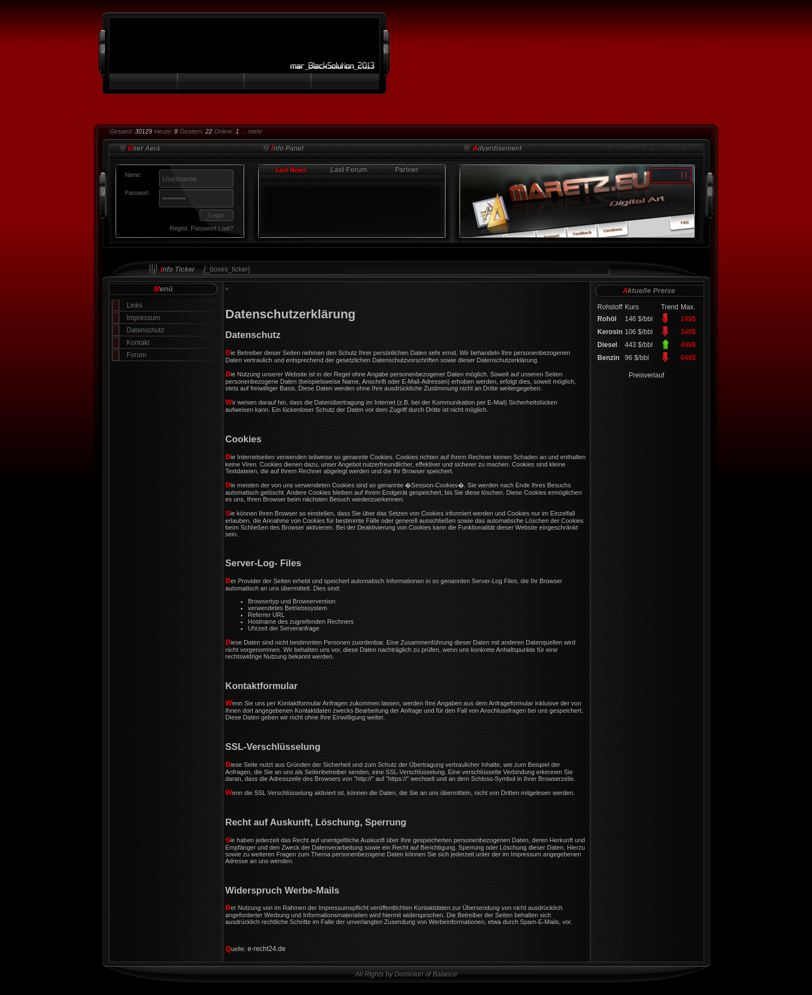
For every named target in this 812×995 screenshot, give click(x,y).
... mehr (251, 131)
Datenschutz (146, 330)
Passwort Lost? (212, 228)
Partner (406, 170)
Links (135, 305)
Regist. (179, 228)
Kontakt (138, 343)
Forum (137, 355)
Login (216, 215)
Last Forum (348, 170)
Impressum (143, 318)
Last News (290, 169)
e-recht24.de (266, 949)
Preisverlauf (646, 375)
